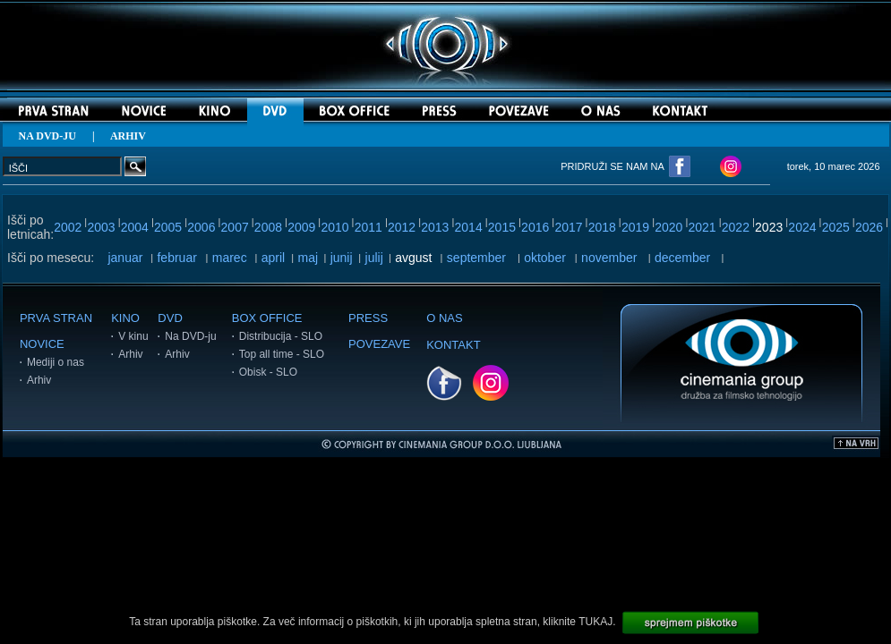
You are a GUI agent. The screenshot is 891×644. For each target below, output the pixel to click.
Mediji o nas (55, 362)
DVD (170, 318)
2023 (769, 227)
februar (176, 257)
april (273, 257)
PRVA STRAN (56, 318)
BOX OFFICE (267, 318)
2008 (268, 227)
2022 (736, 227)
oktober (545, 257)
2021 (702, 227)
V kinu (133, 336)
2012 (402, 227)
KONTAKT (453, 345)
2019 (635, 227)
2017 (568, 227)
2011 (368, 227)
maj (307, 257)
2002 (67, 227)
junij (341, 257)
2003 (101, 227)
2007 (235, 227)
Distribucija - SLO (280, 336)
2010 (334, 227)
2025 (836, 227)
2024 (802, 227)
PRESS (368, 318)
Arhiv (39, 380)
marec (229, 257)
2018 (602, 227)
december (682, 257)
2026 (869, 227)
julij (374, 257)
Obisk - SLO (268, 372)
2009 (301, 227)
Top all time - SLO (281, 354)
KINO (125, 318)
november (609, 257)
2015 (502, 227)
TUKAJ (595, 621)
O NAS (444, 318)
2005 (168, 227)
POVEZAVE (379, 344)
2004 (135, 227)
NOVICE (42, 344)
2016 (535, 227)
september (476, 257)
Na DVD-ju (190, 336)
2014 (469, 227)
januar (124, 257)
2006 (201, 227)
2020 (668, 227)
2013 (435, 227)
